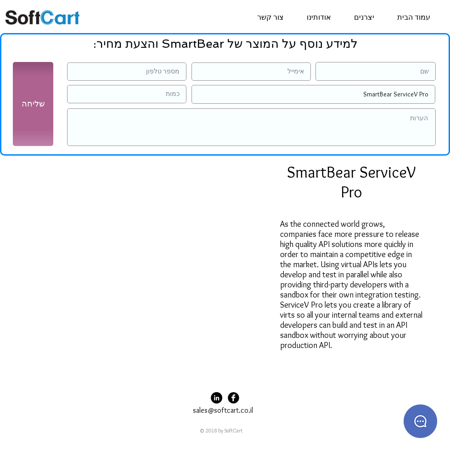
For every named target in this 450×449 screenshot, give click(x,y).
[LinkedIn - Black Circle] (216, 398)
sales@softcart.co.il (223, 410)
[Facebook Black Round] (233, 398)
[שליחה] (33, 104)
